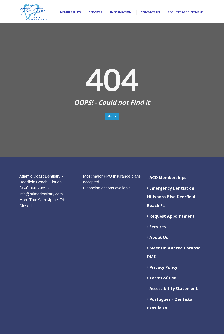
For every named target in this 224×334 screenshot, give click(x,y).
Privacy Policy (163, 267)
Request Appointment (172, 216)
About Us (158, 237)
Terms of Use (162, 278)
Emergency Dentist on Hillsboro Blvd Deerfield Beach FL (171, 196)
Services (157, 226)
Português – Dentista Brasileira (169, 304)
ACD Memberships (167, 177)
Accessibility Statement (173, 288)
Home (112, 116)
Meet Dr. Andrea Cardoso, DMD (174, 252)
